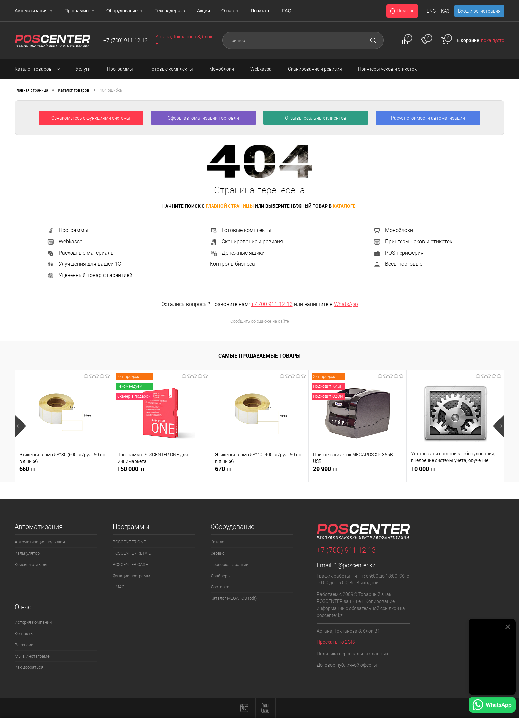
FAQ (286, 10)
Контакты (24, 633)
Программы (79, 10)
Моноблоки (393, 230)
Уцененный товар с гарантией (89, 275)
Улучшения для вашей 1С (84, 264)
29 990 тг (325, 468)
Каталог (218, 541)
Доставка (220, 586)
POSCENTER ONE (129, 541)
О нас (230, 10)
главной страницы (230, 206)
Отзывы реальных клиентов (315, 118)
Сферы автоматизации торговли (203, 118)
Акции (203, 10)
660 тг (27, 468)
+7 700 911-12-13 (272, 304)
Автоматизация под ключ (40, 541)
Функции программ (131, 575)
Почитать (260, 10)
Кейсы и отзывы (31, 564)
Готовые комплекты (240, 230)
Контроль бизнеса (232, 264)
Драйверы (221, 575)
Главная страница (31, 90)
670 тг (223, 468)
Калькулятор (27, 553)
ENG (431, 11)
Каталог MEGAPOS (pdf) (234, 598)
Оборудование (124, 10)
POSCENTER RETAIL (132, 553)
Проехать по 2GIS (336, 642)
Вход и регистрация (479, 11)
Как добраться (29, 667)
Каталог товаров (39, 69)
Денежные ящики (237, 253)
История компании (33, 622)
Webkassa (65, 241)
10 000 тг (423, 468)
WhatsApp (346, 304)
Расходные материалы (81, 253)
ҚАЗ (445, 11)
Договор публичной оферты (347, 665)
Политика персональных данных (352, 653)
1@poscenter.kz (354, 565)
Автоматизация (34, 10)
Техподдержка (170, 10)
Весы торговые (397, 264)
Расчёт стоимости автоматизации (428, 118)
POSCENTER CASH (130, 564)
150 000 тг (131, 468)
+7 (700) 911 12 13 (125, 40)
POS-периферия (398, 253)
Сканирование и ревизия (246, 241)
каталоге (344, 206)
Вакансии (24, 644)
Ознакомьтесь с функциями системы (90, 118)
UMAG (119, 586)
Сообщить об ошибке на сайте (259, 321)
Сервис (218, 553)
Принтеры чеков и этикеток (412, 241)
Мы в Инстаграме (32, 656)
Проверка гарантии (229, 564)
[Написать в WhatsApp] (492, 706)
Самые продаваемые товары (259, 355)
